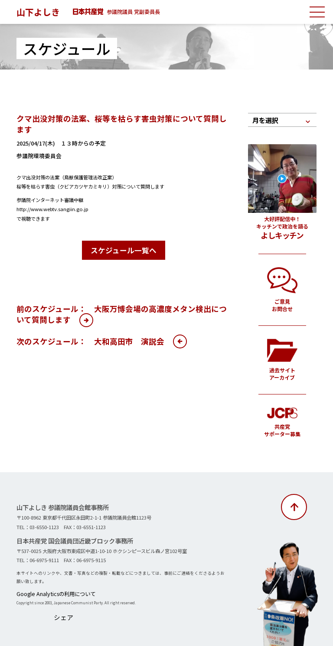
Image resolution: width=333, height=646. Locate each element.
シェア (61, 613)
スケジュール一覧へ (123, 249)
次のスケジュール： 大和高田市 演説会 (90, 339)
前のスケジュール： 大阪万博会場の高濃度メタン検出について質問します (121, 312)
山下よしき (40, 11)
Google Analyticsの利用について (47, 593)
